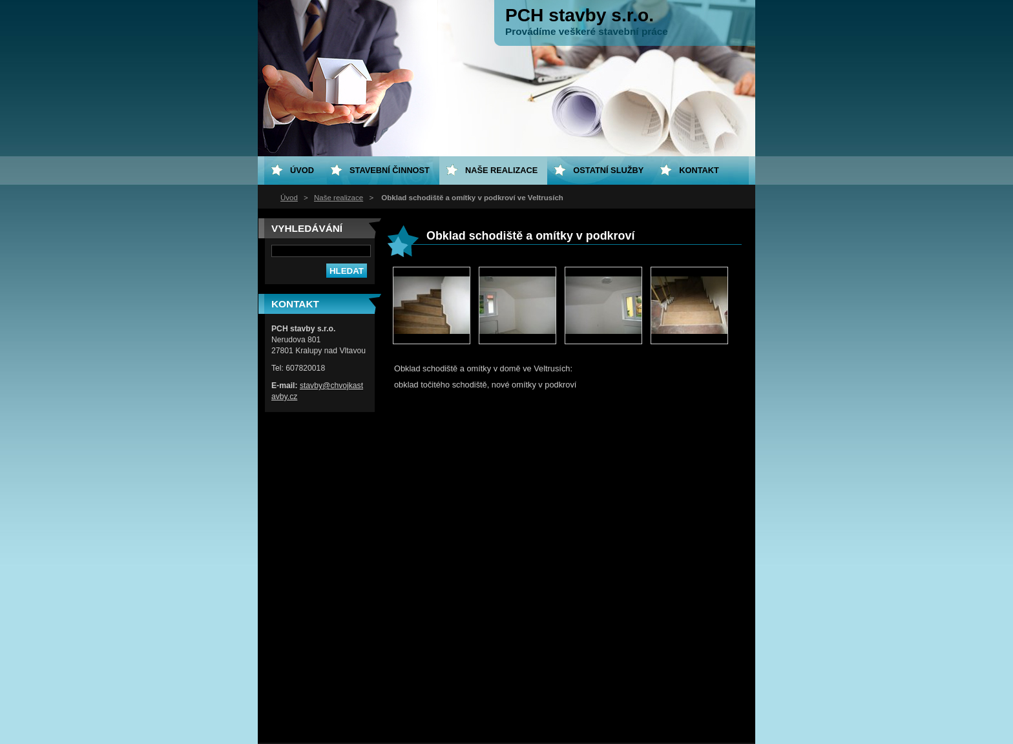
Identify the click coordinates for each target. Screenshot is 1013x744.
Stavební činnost (390, 170)
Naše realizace (338, 198)
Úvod (289, 198)
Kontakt (699, 170)
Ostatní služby (608, 170)
